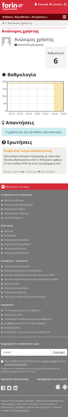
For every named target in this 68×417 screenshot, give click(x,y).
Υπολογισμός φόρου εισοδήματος (22, 310)
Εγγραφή (41, 4)
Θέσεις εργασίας (20, 410)
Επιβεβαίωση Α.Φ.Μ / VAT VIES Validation (25, 323)
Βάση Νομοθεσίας (14, 200)
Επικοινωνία (7, 407)
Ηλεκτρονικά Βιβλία (14, 209)
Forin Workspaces (13, 217)
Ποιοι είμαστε (48, 404)
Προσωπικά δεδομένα (38, 407)
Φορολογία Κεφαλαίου (16, 288)
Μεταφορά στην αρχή (17, 186)
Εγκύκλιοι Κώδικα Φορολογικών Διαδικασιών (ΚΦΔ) (31, 279)
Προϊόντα (22, 404)
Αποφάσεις (40, 16)
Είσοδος (56, 4)
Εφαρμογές (7, 304)
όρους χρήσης (50, 361)
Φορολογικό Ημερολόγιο (17, 244)
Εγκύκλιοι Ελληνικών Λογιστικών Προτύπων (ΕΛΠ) (29, 275)
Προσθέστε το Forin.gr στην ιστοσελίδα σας (27, 332)
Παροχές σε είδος (13, 314)
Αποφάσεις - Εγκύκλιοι (14, 260)
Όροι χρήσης (8, 404)
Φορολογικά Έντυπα (15, 248)
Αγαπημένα (10, 235)
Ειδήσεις (8, 16)
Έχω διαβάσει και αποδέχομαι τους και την (35, 363)
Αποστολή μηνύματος (29, 44)
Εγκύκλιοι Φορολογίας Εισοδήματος (23, 270)
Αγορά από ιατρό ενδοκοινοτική (28, 151)
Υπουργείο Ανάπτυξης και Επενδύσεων (25, 296)
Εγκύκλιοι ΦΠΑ (12, 283)
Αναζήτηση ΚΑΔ (12, 327)
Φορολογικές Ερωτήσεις (17, 239)
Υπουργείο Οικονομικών (17, 266)
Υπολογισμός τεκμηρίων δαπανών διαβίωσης (27, 319)
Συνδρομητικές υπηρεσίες (16, 194)
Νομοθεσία (22, 16)
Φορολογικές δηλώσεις (16, 213)
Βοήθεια (20, 407)
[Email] (26, 352)
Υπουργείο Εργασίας (15, 292)
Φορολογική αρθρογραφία (18, 204)
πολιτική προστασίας (16, 364)
